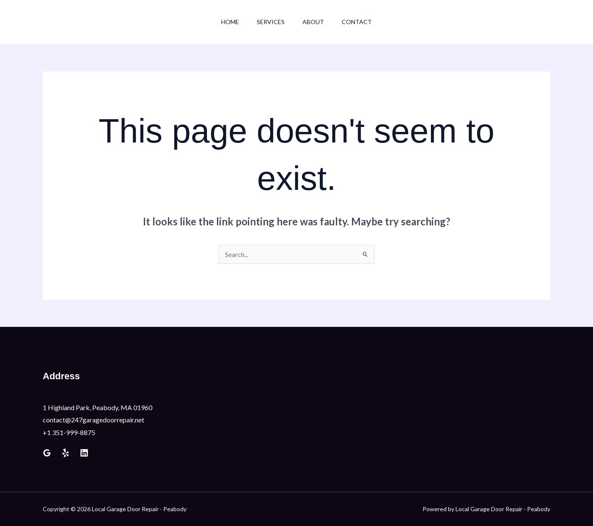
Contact (361, 21)
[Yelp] (65, 453)
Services (269, 21)
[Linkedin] (84, 453)
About (314, 21)
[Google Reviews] (47, 453)
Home (226, 21)
